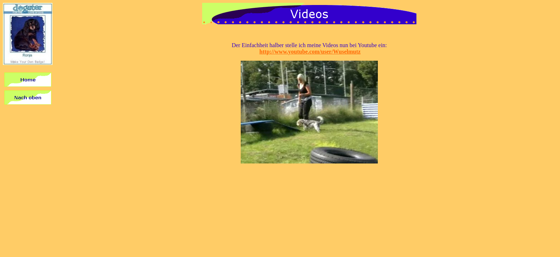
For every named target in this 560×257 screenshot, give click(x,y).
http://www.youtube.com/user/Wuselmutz (309, 52)
